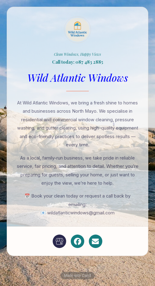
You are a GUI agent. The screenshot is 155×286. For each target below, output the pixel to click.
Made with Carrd (77, 275)
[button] (59, 241)
